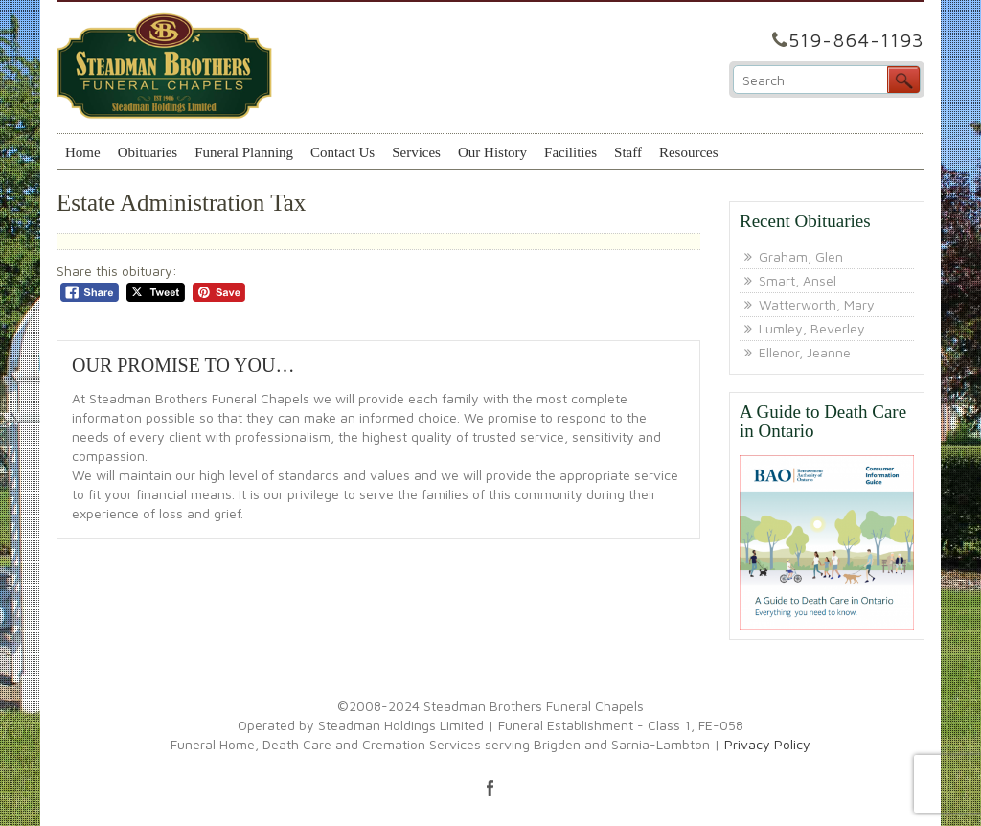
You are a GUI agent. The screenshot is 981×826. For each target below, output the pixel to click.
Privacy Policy (767, 744)
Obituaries (147, 152)
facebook (490, 788)
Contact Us (342, 152)
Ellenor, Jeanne (805, 352)
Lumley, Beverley (812, 328)
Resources (689, 152)
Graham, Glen (801, 256)
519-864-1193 (856, 40)
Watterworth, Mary (817, 304)
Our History (492, 152)
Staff (628, 152)
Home (83, 152)
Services (416, 152)
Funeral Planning (243, 152)
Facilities (570, 152)
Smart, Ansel (797, 280)
